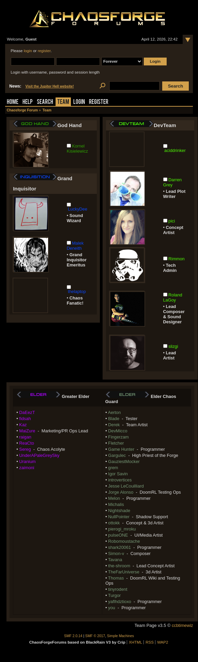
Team (63, 102)
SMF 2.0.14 (73, 636)
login (28, 51)
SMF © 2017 (95, 636)
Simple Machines (120, 636)
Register (98, 102)
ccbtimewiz (182, 625)
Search (45, 102)
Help (27, 102)
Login (79, 102)
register (44, 51)
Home (12, 102)
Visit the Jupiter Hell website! (50, 86)
